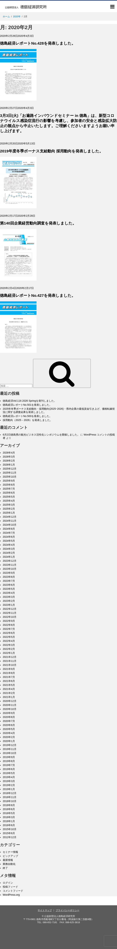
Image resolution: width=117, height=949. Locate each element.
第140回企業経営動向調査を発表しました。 (38, 223)
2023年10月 (9, 568)
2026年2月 (9, 460)
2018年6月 (9, 809)
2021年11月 (9, 660)
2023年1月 (9, 604)
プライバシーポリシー (67, 910)
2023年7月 (9, 580)
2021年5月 (9, 685)
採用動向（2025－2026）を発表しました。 (27, 420)
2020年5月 (9, 729)
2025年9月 (9, 480)
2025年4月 (9, 500)
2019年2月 (9, 785)
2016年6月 (9, 825)
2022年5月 (9, 636)
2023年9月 (9, 572)
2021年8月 (9, 673)
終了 (5, 868)
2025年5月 (9, 496)
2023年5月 (9, 588)
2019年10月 (9, 753)
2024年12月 (9, 516)
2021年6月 (9, 681)
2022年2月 (9, 648)
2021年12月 (9, 656)
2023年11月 (9, 564)
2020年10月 (9, 709)
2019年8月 (9, 761)
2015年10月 (9, 829)
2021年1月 (9, 697)
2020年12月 (9, 701)
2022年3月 (9, 644)
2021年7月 (9, 677)
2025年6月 (9, 492)
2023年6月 (9, 584)
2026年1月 (9, 464)
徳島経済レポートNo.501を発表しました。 (27, 404)
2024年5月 (9, 540)
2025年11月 (9, 472)
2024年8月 (9, 528)
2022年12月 (9, 608)
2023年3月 (9, 596)
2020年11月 (9, 705)
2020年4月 (9, 733)
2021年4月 (9, 689)
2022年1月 (9, 652)
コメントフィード (13, 890)
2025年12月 (9, 468)
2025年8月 (9, 484)
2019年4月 (9, 777)
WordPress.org (11, 894)
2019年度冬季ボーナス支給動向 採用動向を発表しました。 (51, 151)
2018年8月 (9, 805)
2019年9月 (9, 757)
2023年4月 (9, 592)
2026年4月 (9, 452)
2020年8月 (9, 717)
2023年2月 (9, 600)
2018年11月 (9, 797)
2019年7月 (9, 765)
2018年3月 (9, 817)
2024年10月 (9, 524)
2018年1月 (9, 821)
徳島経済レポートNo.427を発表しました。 (37, 295)
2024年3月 (9, 548)
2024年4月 (9, 544)
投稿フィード (10, 886)
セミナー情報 (10, 851)
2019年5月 (9, 773)
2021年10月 (9, 664)
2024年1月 (9, 556)
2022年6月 (9, 632)
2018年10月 (9, 801)
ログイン (8, 882)
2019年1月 (9, 789)
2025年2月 (9, 508)
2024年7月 (9, 532)
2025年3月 (9, 504)
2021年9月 (9, 669)
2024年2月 (9, 552)
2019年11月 (9, 749)
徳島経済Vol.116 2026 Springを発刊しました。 (29, 400)
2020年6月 (9, 725)
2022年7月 (9, 628)
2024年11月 (9, 520)
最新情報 (8, 860)
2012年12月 (9, 837)
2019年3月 (9, 781)
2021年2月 (9, 693)
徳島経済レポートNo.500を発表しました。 (27, 416)
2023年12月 (9, 560)
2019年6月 (9, 769)
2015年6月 (9, 833)
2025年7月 (9, 488)
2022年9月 (9, 620)
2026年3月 (9, 456)
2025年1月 (9, 512)
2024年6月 (9, 536)
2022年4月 (9, 640)
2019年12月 (9, 745)
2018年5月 (9, 813)
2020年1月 (9, 741)
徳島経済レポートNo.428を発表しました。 (37, 43)
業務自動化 (9, 864)
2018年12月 (9, 793)
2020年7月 (9, 721)
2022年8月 (9, 624)
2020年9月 (9, 713)
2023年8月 (9, 576)
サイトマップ (45, 910)
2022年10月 (9, 616)
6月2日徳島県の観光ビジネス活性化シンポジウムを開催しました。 (41, 434)
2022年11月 (9, 612)
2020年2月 (9, 737)
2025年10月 (9, 476)
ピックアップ (10, 856)
